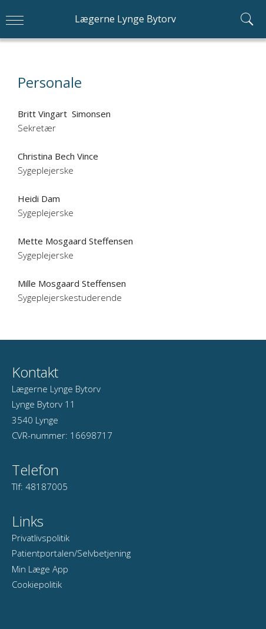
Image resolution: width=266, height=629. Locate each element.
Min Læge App (40, 569)
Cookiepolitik (37, 584)
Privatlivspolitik (40, 538)
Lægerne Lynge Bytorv (125, 19)
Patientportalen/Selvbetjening (71, 553)
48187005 (46, 486)
